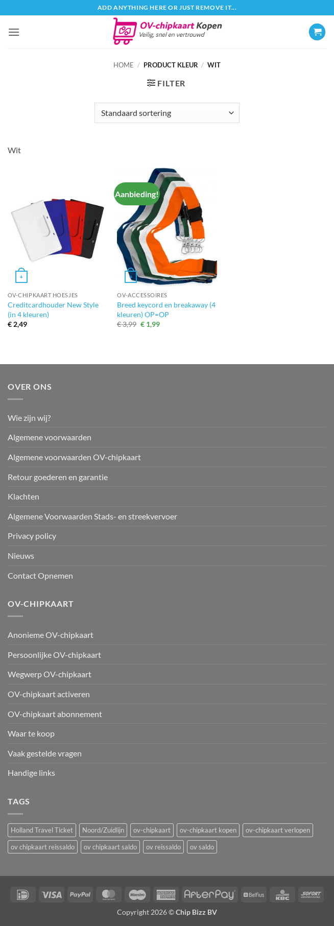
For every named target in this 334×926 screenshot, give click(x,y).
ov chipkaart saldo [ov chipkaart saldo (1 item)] (110, 847)
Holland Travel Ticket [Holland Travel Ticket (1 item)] (42, 830)
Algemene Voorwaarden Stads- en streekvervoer (92, 516)
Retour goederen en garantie (58, 477)
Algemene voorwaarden (49, 437)
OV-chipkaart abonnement (55, 714)
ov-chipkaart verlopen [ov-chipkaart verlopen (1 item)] (278, 830)
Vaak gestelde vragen (45, 753)
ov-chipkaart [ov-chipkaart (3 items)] (152, 830)
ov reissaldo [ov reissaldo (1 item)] (163, 847)
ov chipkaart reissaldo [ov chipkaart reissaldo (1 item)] (43, 847)
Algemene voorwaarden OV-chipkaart (74, 457)
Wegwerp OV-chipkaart (49, 674)
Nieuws (21, 555)
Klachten (23, 496)
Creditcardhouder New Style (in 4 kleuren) (53, 309)
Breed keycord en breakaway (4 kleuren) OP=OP (166, 309)
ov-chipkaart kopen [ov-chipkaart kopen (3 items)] (208, 830)
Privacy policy (32, 535)
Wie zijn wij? (29, 417)
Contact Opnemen (40, 575)
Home (123, 65)
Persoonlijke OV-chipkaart (54, 654)
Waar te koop (31, 733)
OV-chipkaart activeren (49, 694)
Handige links (31, 772)
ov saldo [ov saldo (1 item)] (202, 847)
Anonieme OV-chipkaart (50, 634)
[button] (14, 31)
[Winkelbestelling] (167, 113)
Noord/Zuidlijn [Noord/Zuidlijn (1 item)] (103, 830)
